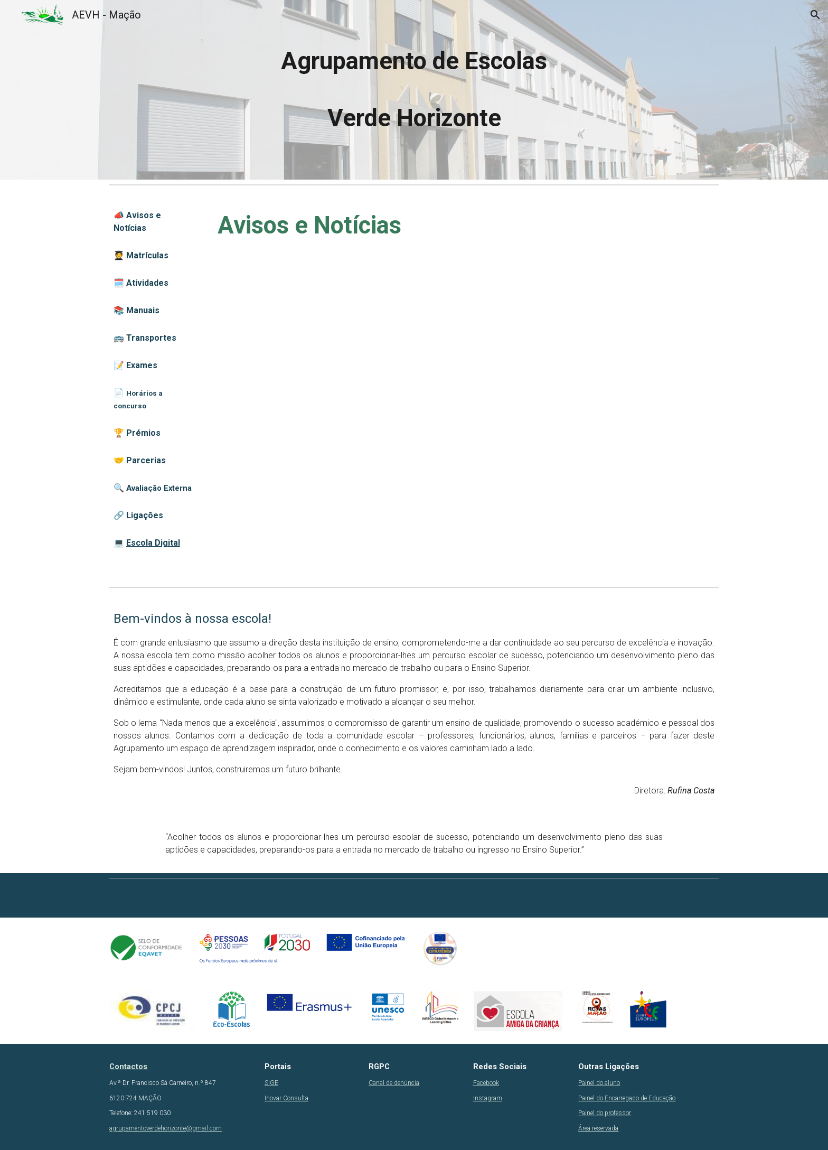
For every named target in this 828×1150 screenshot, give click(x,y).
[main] (414, 90)
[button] (815, 14)
